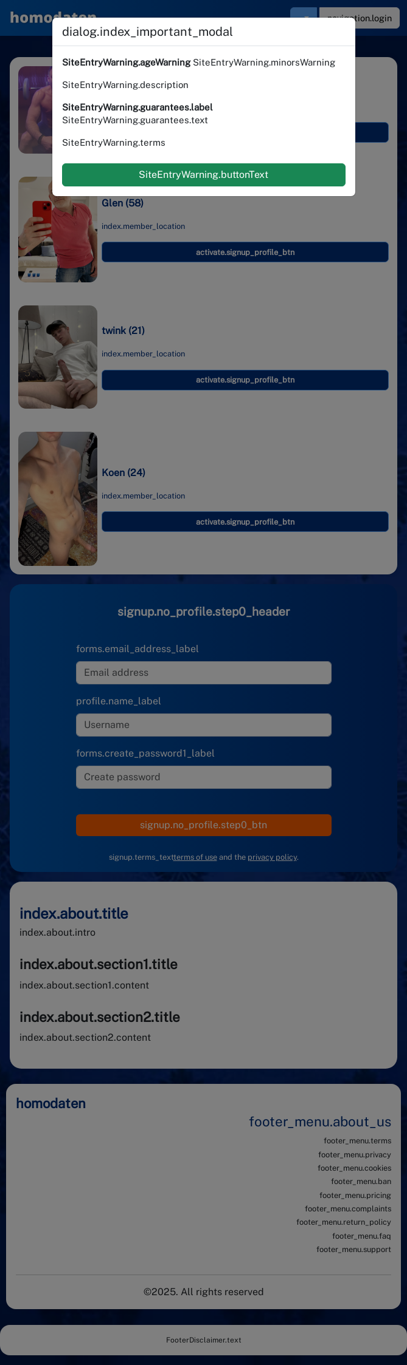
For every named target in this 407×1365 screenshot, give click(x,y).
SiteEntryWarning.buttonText (203, 174)
